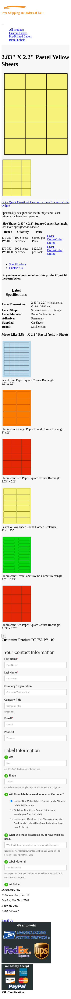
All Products (16, 29)
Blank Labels (17, 39)
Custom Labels (18, 33)
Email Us (7, 920)
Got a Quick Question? (15, 202)
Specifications (17, 264)
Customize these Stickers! (45, 202)
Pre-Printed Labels (20, 36)
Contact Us (16, 267)
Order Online (51, 237)
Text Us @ (15, 916)
